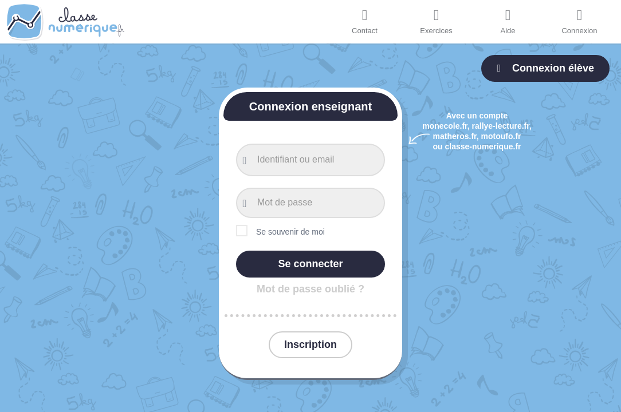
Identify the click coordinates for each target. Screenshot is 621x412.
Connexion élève (545, 68)
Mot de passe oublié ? (310, 289)
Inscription (310, 344)
